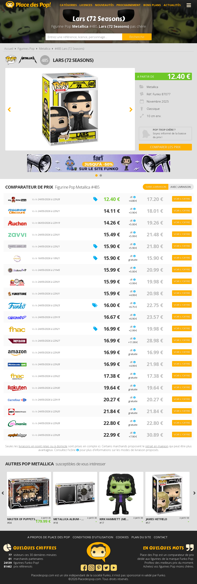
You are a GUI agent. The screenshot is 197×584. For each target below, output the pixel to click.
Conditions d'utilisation (93, 537)
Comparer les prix (165, 147)
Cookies (122, 537)
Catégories (68, 5)
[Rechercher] (137, 36)
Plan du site (141, 537)
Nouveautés (104, 5)
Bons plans (152, 5)
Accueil (8, 48)
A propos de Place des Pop (48, 537)
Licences (86, 5)
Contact (161, 537)
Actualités (172, 5)
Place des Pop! (28, 5)
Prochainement (128, 5)
